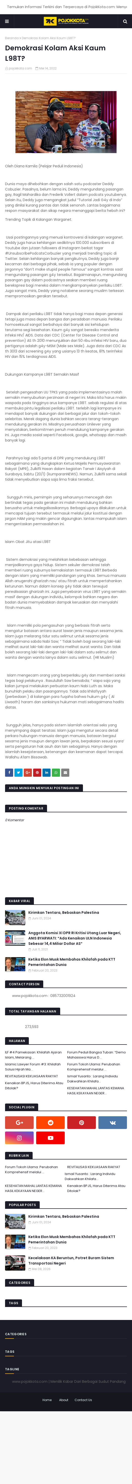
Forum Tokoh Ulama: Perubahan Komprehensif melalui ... (93, 1067)
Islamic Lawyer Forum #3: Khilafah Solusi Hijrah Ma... (33, 1067)
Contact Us (83, 1400)
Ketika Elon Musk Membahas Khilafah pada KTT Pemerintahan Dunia (71, 962)
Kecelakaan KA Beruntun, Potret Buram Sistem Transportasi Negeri (71, 1260)
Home (47, 1400)
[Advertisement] (66, 1446)
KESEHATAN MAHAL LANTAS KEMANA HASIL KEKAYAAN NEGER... (95, 1091)
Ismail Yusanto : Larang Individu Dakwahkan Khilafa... (92, 1079)
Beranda (12, 38)
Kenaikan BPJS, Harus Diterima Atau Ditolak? (34, 1086)
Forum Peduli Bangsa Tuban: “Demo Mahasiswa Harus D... (96, 1055)
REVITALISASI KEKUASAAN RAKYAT (31, 1076)
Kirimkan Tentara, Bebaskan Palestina (63, 912)
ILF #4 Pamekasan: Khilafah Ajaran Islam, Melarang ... (33, 1055)
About (63, 1400)
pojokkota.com (20, 68)
